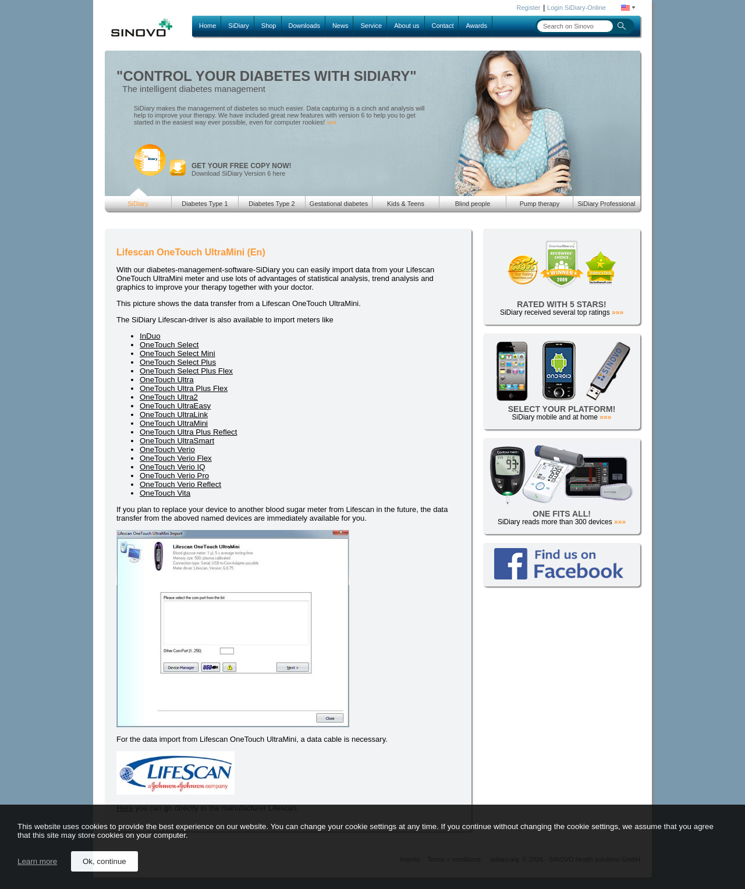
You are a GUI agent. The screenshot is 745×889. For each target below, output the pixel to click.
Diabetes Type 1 (205, 203)
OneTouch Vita (165, 493)
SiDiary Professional (606, 203)
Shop (268, 25)
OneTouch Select (169, 344)
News (340, 25)
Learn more (37, 861)
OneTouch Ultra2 (169, 397)
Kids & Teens (405, 203)
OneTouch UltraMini (174, 423)
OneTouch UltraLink (174, 414)
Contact (443, 25)
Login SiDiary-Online (576, 7)
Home (207, 25)
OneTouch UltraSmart (177, 440)
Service (371, 25)
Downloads (304, 25)
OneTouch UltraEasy (175, 405)
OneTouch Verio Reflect (180, 484)
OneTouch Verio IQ (172, 467)
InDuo (150, 336)
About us (406, 25)
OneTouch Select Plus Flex (186, 371)
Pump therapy (539, 203)
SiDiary (238, 25)
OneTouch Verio (167, 449)
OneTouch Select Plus (178, 362)
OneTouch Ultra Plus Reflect (188, 432)
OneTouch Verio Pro (174, 475)
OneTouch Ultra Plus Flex (184, 388)
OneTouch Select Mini (177, 353)
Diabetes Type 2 (272, 203)
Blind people (473, 203)
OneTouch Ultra (167, 379)
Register (529, 7)
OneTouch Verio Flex (176, 458)
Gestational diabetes (339, 203)
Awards (476, 25)
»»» (331, 122)
